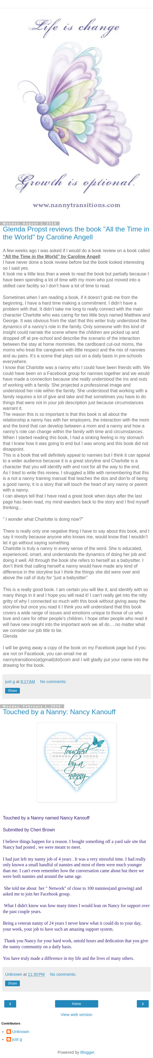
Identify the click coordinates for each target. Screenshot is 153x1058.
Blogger (87, 1052)
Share (12, 691)
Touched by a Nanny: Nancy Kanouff (59, 712)
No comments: (53, 681)
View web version (77, 1014)
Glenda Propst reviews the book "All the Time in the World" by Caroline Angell (76, 233)
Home (76, 1004)
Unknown (20, 1031)
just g (17, 1039)
